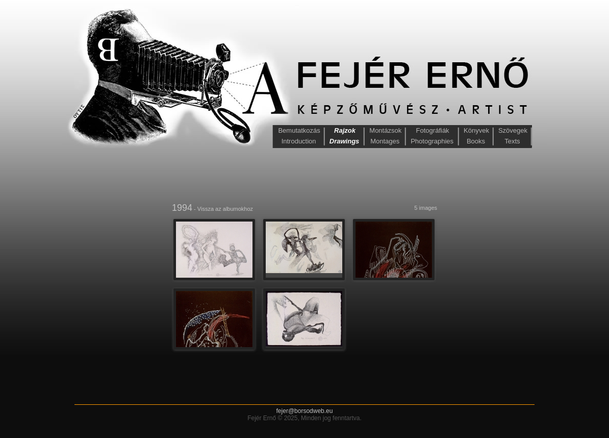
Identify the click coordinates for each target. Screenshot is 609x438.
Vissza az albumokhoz (225, 209)
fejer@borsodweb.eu (304, 411)
